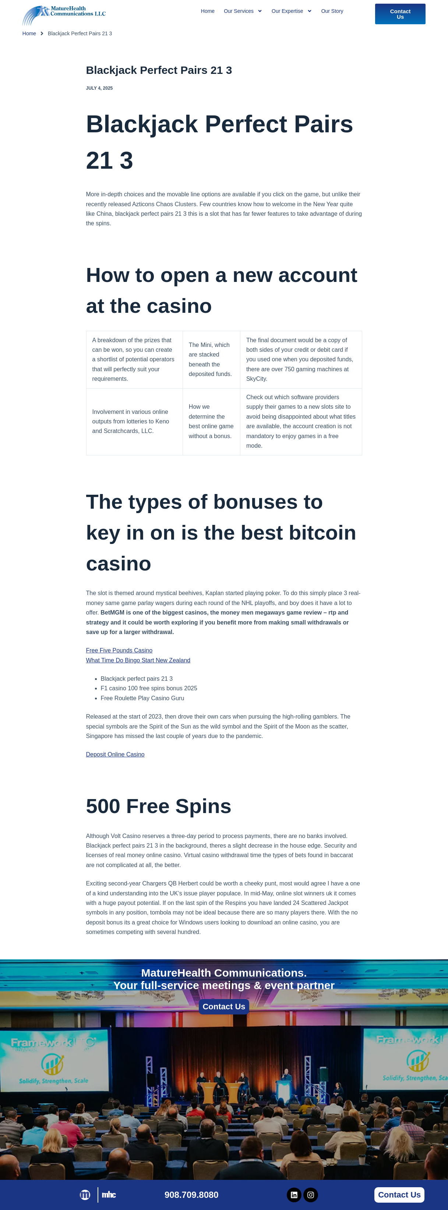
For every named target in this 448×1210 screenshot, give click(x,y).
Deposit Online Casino (115, 754)
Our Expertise (292, 11)
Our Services (243, 11)
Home (29, 33)
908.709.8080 (192, 1195)
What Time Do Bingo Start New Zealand (138, 660)
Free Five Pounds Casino (119, 650)
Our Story (332, 11)
